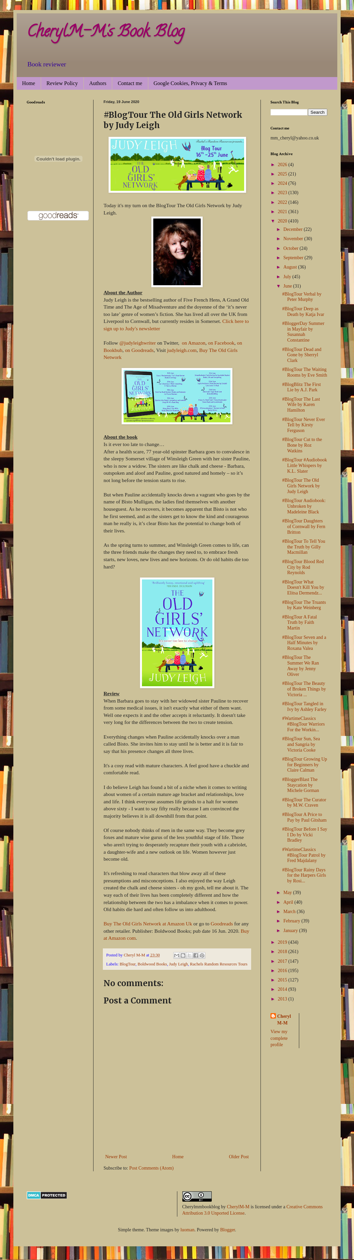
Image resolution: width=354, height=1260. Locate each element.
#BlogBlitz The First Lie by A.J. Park (301, 387)
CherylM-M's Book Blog (105, 33)
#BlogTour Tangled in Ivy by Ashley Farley (304, 706)
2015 (283, 979)
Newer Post (116, 1156)
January (291, 930)
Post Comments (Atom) (151, 1168)
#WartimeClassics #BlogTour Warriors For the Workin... (303, 724)
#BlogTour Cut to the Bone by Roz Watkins (302, 445)
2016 (283, 970)
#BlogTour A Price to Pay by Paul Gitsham (304, 817)
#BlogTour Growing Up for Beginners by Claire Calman (304, 765)
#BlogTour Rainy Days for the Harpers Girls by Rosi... (304, 875)
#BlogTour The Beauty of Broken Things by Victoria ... (304, 689)
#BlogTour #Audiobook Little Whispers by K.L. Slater (304, 465)
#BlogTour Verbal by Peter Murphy (302, 297)
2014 (283, 989)
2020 (283, 221)
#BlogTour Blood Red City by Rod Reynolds (303, 567)
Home (28, 83)
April (288, 902)
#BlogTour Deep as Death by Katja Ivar (303, 311)
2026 (283, 164)
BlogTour (128, 964)
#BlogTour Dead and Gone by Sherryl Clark (301, 355)
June (288, 286)
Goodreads (222, 923)
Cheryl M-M (284, 1019)
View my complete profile (279, 1038)
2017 (283, 961)
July (287, 276)
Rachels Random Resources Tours (218, 964)
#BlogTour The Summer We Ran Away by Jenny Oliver (300, 666)
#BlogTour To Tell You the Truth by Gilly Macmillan (303, 547)
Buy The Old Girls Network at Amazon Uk (148, 923)
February (292, 920)
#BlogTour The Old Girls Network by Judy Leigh (301, 486)
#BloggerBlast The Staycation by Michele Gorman (300, 785)
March (290, 911)
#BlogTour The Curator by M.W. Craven (304, 802)
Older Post (239, 1156)
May (288, 892)
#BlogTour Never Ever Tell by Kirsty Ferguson (303, 425)
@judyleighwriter (137, 343)
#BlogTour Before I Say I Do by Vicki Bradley (304, 835)
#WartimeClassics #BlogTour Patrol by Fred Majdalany (304, 855)
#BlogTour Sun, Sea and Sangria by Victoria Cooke (301, 744)
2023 (283, 192)
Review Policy (62, 83)
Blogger (227, 1229)
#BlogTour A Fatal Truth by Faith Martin (299, 622)
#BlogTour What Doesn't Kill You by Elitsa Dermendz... (303, 587)
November (293, 238)
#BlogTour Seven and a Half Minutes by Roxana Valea (304, 643)
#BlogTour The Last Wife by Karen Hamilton (301, 405)
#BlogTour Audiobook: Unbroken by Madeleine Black (304, 506)
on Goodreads (139, 350)
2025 (283, 173)
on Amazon (193, 343)
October (291, 248)
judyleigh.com (181, 350)
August (290, 267)
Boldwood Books (152, 964)
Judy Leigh (178, 964)
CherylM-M (238, 1206)
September (293, 257)
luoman (187, 1229)
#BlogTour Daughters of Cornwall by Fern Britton (303, 526)
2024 (283, 183)
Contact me (130, 83)
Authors (98, 83)
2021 (283, 211)
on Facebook (221, 343)
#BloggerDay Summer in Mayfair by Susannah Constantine (303, 332)
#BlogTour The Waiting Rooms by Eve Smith (304, 372)
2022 (283, 202)
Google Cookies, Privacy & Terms (190, 83)
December (293, 229)
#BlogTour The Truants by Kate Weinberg (304, 605)
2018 (283, 951)
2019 (283, 942)
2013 (283, 998)
